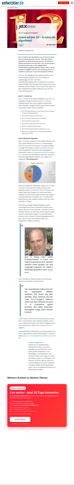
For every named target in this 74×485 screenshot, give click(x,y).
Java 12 (21, 99)
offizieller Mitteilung (35, 319)
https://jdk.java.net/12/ (44, 325)
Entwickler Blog (12, 8)
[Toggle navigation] (13, 3)
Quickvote (43, 148)
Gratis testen (63, 3)
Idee (22, 75)
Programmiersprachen (41, 152)
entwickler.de (12, 3)
